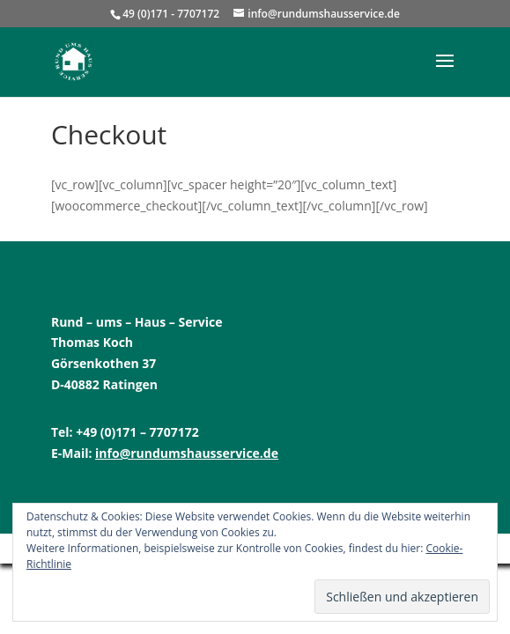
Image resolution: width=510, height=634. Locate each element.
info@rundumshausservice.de (186, 453)
